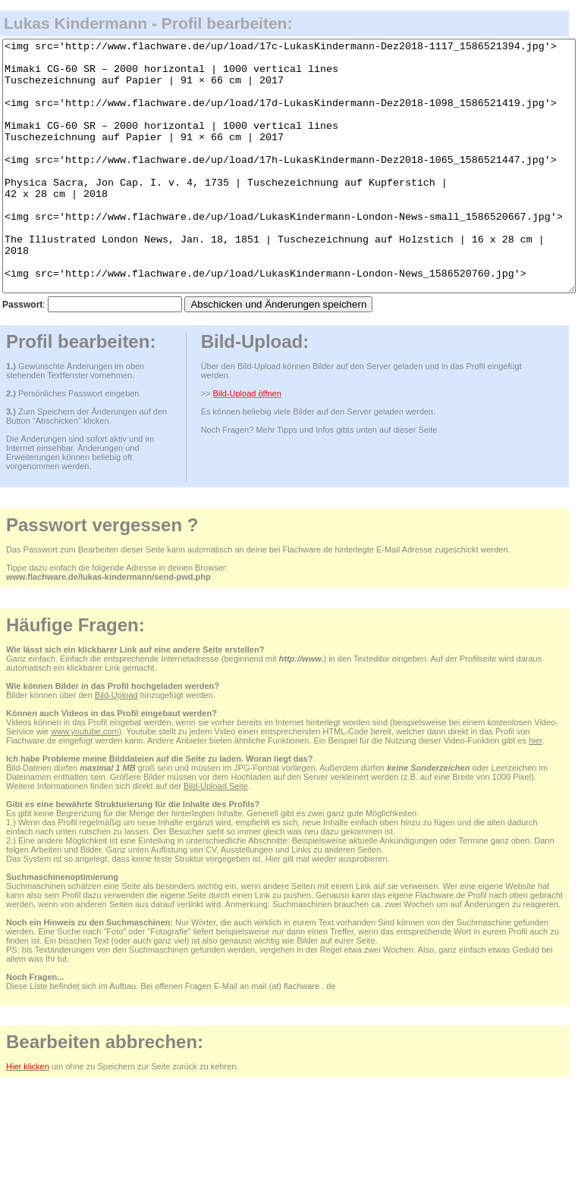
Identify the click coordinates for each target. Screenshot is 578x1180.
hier (535, 790)
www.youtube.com (84, 781)
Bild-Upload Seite (216, 835)
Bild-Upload (116, 745)
